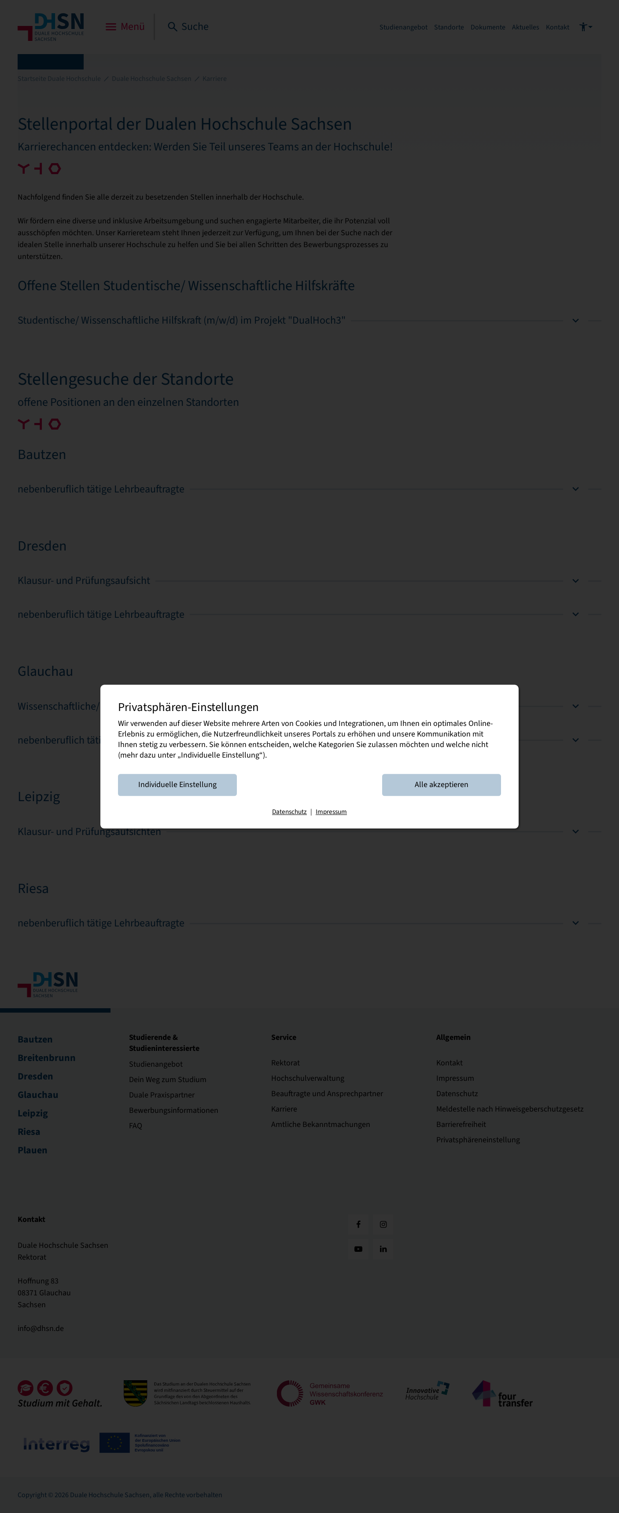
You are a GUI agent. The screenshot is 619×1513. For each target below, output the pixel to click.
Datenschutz (289, 812)
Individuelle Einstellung (177, 784)
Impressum (331, 812)
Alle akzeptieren (441, 784)
